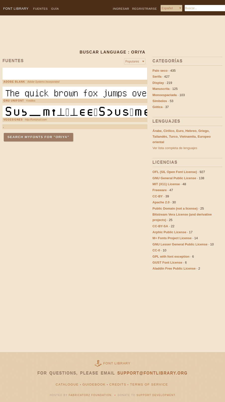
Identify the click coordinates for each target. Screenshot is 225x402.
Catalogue (67, 384)
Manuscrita (161, 89)
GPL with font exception (170, 256)
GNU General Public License (174, 178)
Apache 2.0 (161, 202)
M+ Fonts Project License (171, 238)
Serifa (156, 76)
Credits (117, 384)
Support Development (155, 395)
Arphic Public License (169, 232)
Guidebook (94, 384)
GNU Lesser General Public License (179, 244)
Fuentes (40, 8)
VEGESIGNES (13, 119)
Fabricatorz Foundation (90, 395)
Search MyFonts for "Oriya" (38, 137)
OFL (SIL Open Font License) (174, 172)
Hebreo (191, 131)
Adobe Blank (14, 82)
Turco (173, 136)
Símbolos (159, 101)
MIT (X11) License (166, 184)
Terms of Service (149, 384)
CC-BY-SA (160, 226)
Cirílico (168, 131)
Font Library (117, 363)
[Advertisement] (106, 36)
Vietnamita (188, 136)
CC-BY (157, 196)
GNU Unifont (13, 101)
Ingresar (121, 8)
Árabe (157, 131)
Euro (180, 131)
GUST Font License (167, 262)
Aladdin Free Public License (173, 268)
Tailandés (159, 136)
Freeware (159, 190)
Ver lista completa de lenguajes (174, 148)
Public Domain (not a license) (174, 208)
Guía (55, 8)
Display (158, 83)
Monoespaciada (164, 95)
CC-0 (156, 250)
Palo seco (160, 70)
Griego (203, 131)
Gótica (157, 107)
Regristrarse (144, 8)
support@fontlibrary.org (152, 373)
